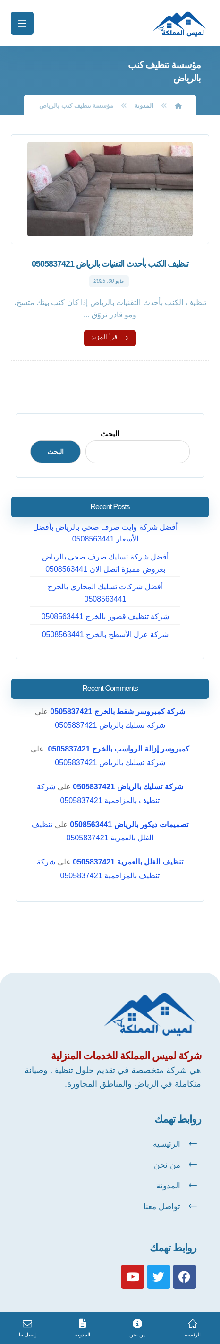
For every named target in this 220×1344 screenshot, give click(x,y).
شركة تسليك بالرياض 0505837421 (110, 725)
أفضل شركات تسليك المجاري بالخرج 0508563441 (105, 593)
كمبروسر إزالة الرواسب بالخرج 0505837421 (117, 749)
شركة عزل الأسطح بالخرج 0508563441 (105, 634)
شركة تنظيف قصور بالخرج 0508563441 (105, 616)
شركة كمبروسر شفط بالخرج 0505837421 (117, 711)
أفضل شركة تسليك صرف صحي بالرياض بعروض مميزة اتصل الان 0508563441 (105, 563)
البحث (110, 434)
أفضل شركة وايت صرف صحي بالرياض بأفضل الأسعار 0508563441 (105, 533)
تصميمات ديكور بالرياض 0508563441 (129, 824)
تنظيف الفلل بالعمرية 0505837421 (128, 862)
